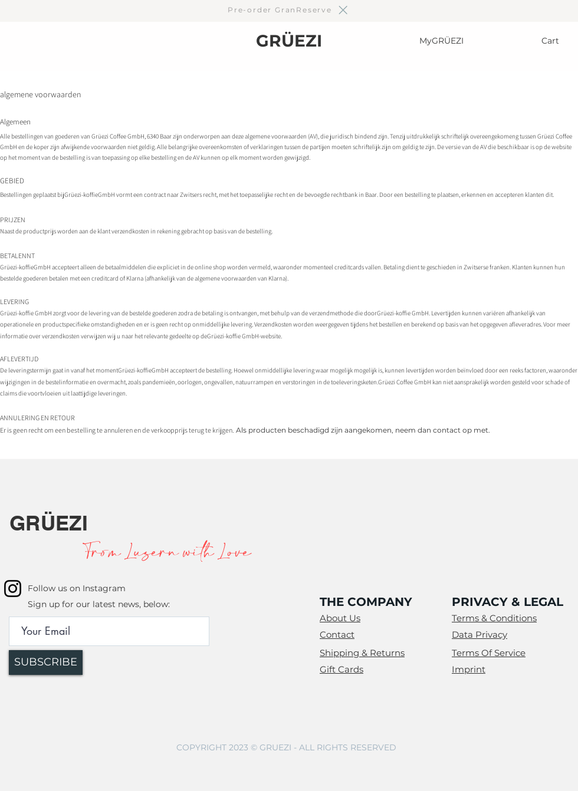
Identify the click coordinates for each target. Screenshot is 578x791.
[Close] (342, 10)
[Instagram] (12, 588)
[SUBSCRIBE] (46, 662)
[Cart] (551, 40)
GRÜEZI (289, 41)
